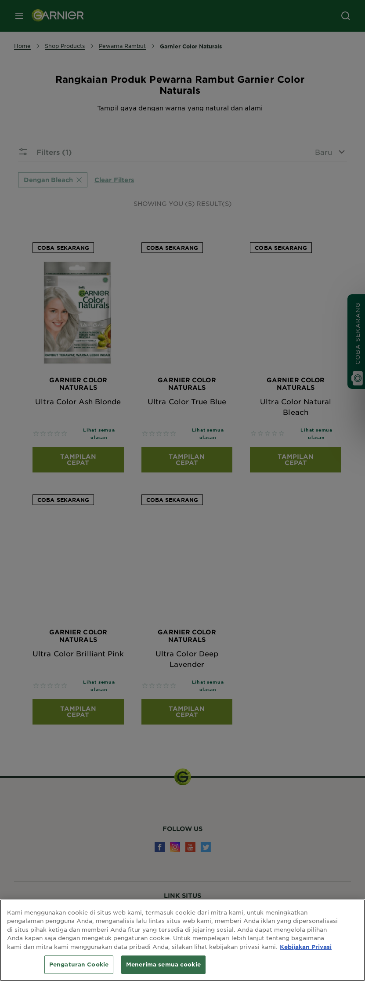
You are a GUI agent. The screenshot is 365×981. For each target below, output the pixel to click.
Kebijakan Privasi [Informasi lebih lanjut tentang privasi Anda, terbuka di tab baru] (306, 946)
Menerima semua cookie (163, 964)
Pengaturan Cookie (78, 964)
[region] (182, 940)
